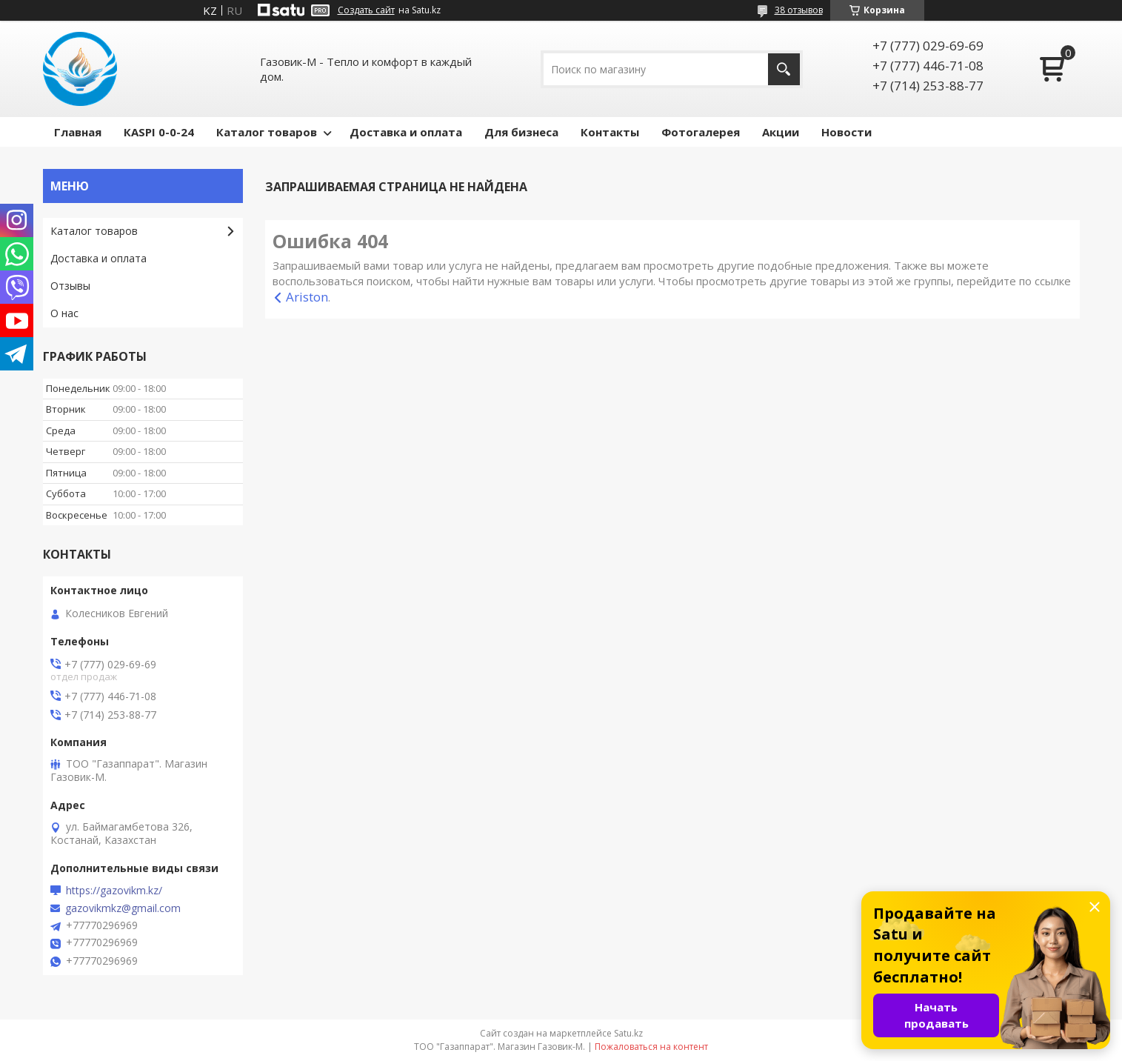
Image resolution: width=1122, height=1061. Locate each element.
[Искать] (784, 69)
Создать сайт (366, 10)
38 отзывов (799, 10)
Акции (780, 131)
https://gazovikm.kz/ (114, 890)
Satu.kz (628, 1033)
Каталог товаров (266, 131)
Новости (846, 131)
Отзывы (70, 286)
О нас (64, 313)
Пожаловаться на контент (651, 1046)
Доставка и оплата (406, 131)
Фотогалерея (700, 131)
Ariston (307, 296)
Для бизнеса (521, 131)
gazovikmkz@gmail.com (123, 908)
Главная (77, 131)
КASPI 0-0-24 (159, 131)
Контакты (610, 131)
